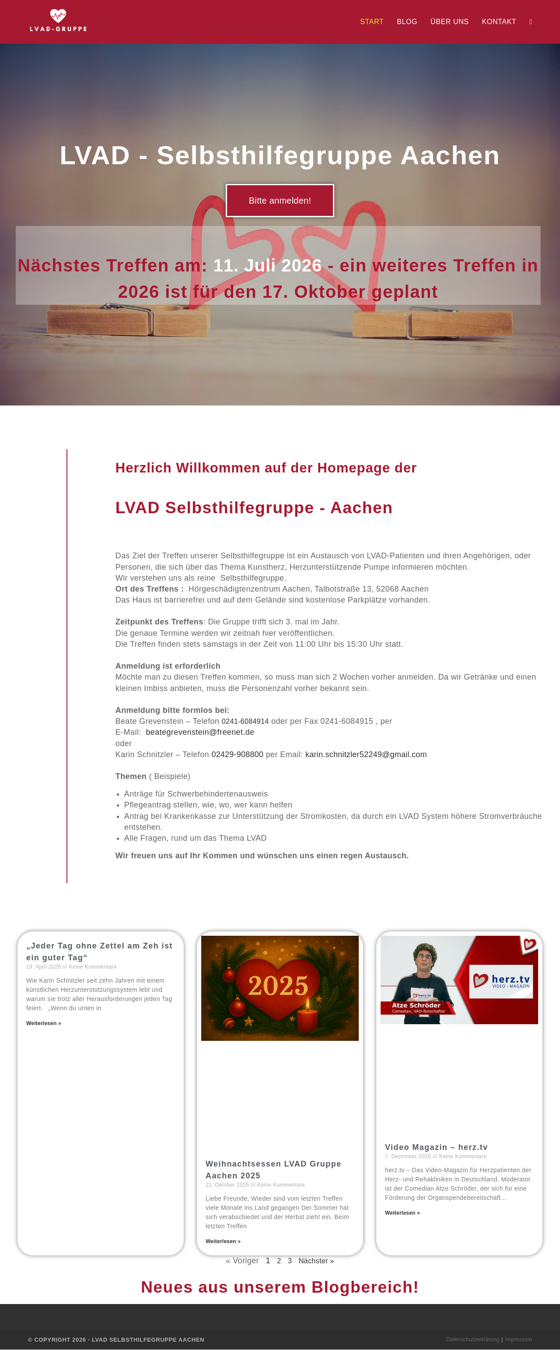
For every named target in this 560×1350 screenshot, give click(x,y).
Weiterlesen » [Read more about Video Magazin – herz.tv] (403, 1213)
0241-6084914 (248, 721)
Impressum (518, 1340)
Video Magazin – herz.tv (434, 1147)
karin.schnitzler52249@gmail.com (368, 754)
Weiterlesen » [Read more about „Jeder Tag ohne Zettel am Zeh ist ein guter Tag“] (44, 1023)
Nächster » (317, 1261)
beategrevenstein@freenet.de (200, 732)
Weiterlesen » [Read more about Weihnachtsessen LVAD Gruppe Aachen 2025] (224, 1241)
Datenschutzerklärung (471, 1340)
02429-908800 (237, 754)
